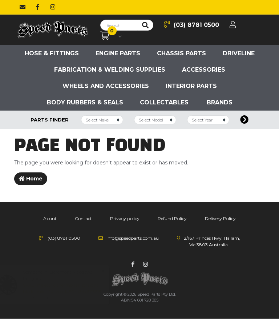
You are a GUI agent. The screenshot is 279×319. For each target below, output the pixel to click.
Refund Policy (172, 218)
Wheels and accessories (105, 86)
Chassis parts (181, 53)
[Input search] (119, 25)
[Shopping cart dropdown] (111, 36)
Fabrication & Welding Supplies (109, 69)
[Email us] (22, 7)
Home (31, 178)
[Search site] (145, 25)
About (50, 218)
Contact (83, 218)
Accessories (203, 69)
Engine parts (118, 53)
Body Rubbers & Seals (85, 102)
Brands (219, 102)
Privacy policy (125, 218)
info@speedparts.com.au (132, 238)
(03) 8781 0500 (191, 24)
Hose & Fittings (52, 53)
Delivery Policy (220, 218)
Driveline (239, 53)
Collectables (164, 102)
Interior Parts (191, 86)
